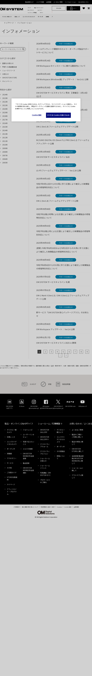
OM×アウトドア (31, 10)
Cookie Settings (68, 507)
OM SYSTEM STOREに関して (78, 450)
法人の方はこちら (83, 2)
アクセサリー (12, 458)
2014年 (5, 130)
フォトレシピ (28, 430)
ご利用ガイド (12, 472)
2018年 (5, 116)
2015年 (5, 127)
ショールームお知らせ (45, 459)
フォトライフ (39, 10)
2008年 (5, 152)
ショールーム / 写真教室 (32, 12)
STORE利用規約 (12, 478)
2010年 (5, 145)
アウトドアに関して (77, 476)
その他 (9, 468)
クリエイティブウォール (45, 445)
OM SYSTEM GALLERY (44, 431)
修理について (61, 457)
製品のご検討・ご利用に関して (77, 435)
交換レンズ (17, 16)
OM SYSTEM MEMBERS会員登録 (28, 456)
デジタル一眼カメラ (7, 16)
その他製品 (61, 451)
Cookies (58, 507)
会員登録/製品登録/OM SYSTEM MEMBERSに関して (78, 459)
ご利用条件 (15, 507)
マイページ (11, 484)
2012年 (5, 137)
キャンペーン (7, 81)
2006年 (5, 159)
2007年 (5, 155)
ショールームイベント (45, 466)
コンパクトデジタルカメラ (29, 16)
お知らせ (5, 74)
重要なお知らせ (8, 63)
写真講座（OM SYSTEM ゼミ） (45, 474)
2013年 (5, 134)
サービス (10, 463)
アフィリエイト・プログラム (12, 491)
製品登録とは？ (29, 2)
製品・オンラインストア (38, 7)
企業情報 (48, 2)
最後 (66, 355)
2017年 (5, 119)
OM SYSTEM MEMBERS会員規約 (28, 470)
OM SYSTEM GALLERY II (44, 438)
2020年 (5, 109)
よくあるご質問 (58, 2)
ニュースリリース (8, 70)
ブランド (29, 7)
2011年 (5, 141)
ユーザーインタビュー (28, 435)
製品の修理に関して (77, 443)
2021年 (5, 105)
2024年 (5, 94)
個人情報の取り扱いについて (29, 507)
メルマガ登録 (40, 2)
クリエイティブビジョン (45, 452)
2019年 (5, 112)
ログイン (73, 8)
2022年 (5, 102)
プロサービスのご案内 (45, 481)
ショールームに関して (77, 469)
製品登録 (26, 463)
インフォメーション (70, 2)
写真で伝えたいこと (28, 443)
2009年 (5, 148)
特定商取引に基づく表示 (46, 507)
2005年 (5, 162)
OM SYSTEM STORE (9, 77)
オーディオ (40, 16)
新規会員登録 (58, 8)
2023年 (5, 98)
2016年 (5, 123)
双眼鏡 (47, 16)
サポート (41, 12)
